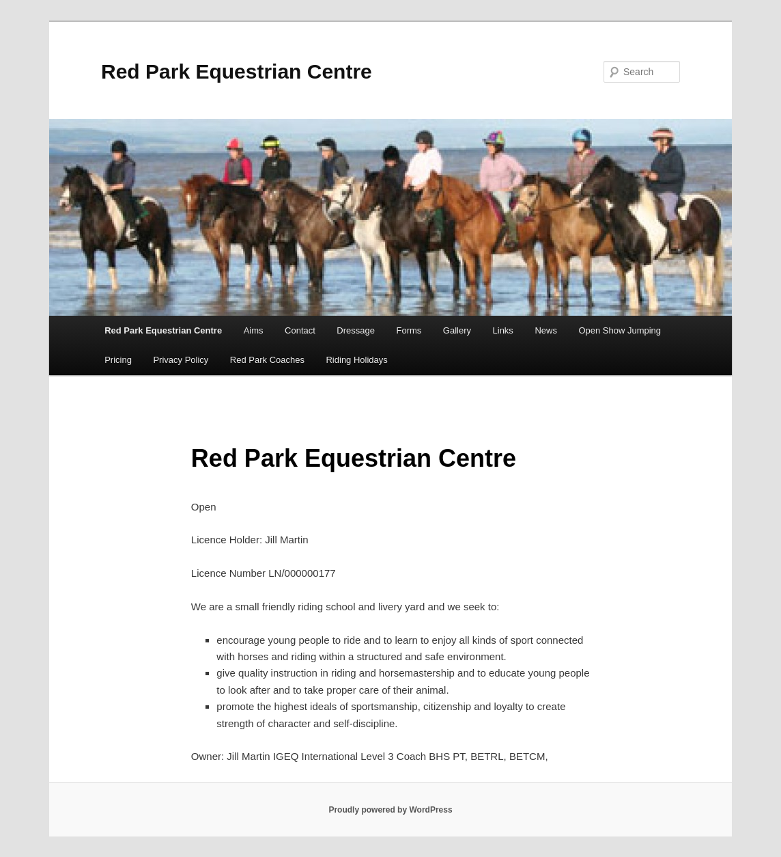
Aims (254, 330)
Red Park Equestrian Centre (236, 71)
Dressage (356, 330)
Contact (300, 330)
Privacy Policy (180, 360)
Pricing (118, 360)
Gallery (457, 330)
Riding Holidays (356, 360)
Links (503, 330)
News (546, 330)
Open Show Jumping (619, 330)
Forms (408, 330)
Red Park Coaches (267, 360)
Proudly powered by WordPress (390, 810)
